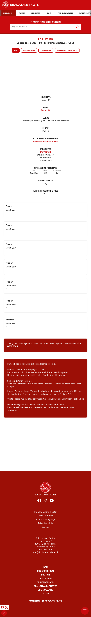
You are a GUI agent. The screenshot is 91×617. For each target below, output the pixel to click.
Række (45, 118)
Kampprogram (29, 50)
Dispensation (45, 181)
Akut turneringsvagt (45, 520)
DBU (45, 567)
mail (69, 344)
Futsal (45, 594)
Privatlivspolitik (45, 523)
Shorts (45, 170)
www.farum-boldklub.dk (45, 142)
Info (16, 50)
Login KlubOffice (45, 516)
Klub (45, 108)
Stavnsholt (45, 152)
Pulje (45, 128)
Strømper (57, 170)
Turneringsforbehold (45, 191)
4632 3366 (12, 347)
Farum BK (45, 110)
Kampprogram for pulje (67, 50)
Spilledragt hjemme (45, 168)
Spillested (45, 149)
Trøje (34, 170)
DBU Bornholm (45, 571)
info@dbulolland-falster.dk (45, 552)
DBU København (45, 583)
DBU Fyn (45, 575)
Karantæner (46, 50)
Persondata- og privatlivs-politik (45, 601)
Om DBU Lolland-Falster (45, 512)
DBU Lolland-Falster (45, 586)
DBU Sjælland (45, 590)
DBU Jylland (45, 579)
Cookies (45, 527)
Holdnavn (45, 97)
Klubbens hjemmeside (45, 139)
